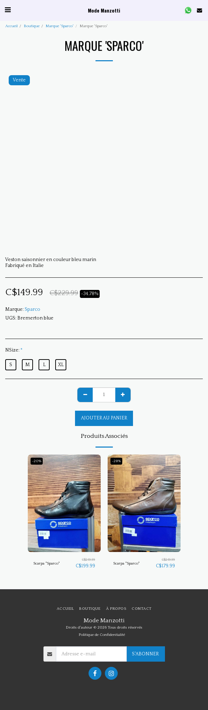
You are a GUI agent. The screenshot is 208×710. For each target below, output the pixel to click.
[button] (8, 10)
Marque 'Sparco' (60, 26)
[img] (64, 503)
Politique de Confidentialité (102, 635)
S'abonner (145, 654)
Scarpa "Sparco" (46, 563)
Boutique (32, 26)
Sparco (32, 309)
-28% (116, 461)
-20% (36, 461)
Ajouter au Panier (104, 418)
